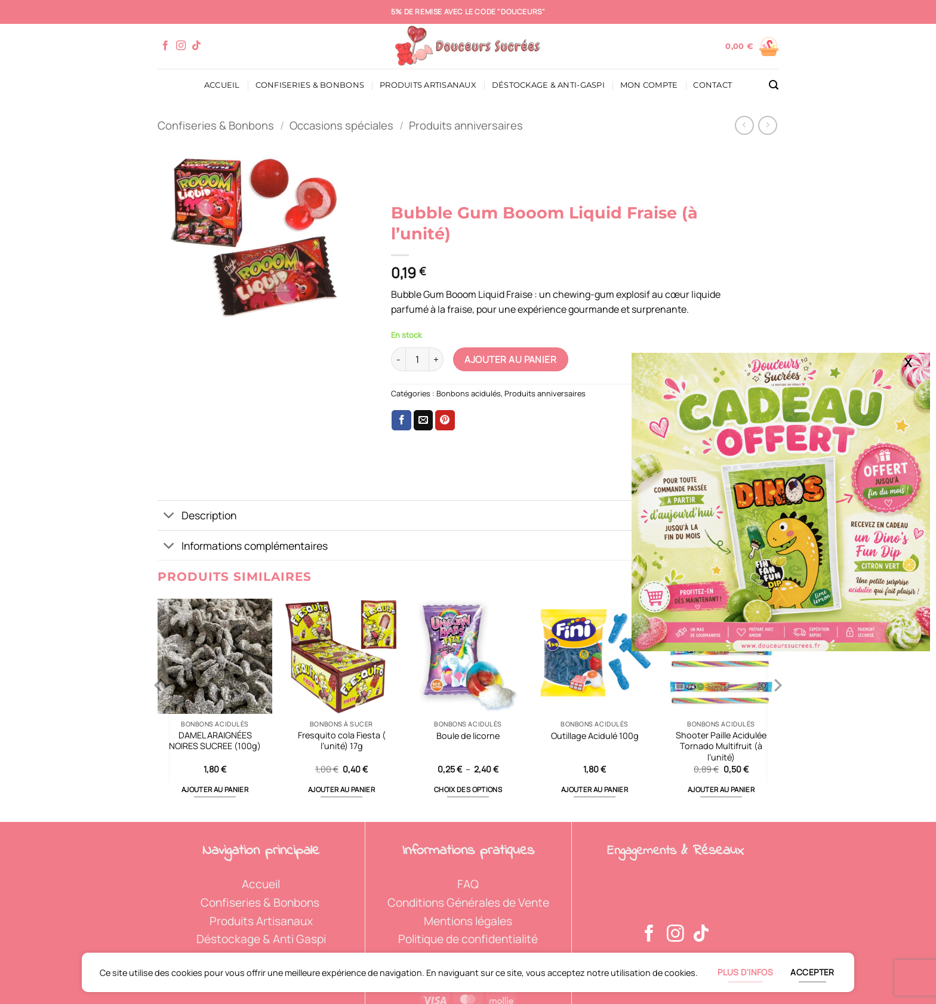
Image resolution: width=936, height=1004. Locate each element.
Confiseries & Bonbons (309, 85)
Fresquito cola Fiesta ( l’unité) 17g (342, 741)
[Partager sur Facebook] (401, 420)
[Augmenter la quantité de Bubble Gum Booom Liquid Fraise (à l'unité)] (436, 359)
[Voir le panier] (751, 46)
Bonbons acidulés (468, 393)
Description (197, 516)
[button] (773, 85)
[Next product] (744, 125)
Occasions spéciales (341, 125)
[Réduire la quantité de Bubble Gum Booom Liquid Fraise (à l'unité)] (398, 359)
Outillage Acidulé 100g (595, 736)
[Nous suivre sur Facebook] (165, 46)
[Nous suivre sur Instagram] (181, 46)
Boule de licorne (468, 736)
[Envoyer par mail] (423, 420)
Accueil (222, 85)
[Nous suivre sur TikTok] (196, 46)
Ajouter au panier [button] (214, 789)
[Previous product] (767, 125)
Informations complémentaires (243, 546)
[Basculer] (169, 516)
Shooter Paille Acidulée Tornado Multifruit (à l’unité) (721, 746)
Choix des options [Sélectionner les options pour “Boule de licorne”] (468, 789)
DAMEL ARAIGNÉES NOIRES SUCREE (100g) (215, 741)
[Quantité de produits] (417, 359)
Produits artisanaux (428, 85)
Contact (712, 85)
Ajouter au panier (510, 359)
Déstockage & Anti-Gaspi (548, 85)
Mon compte (649, 85)
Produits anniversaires (466, 125)
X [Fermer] (908, 362)
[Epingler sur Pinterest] (445, 420)
